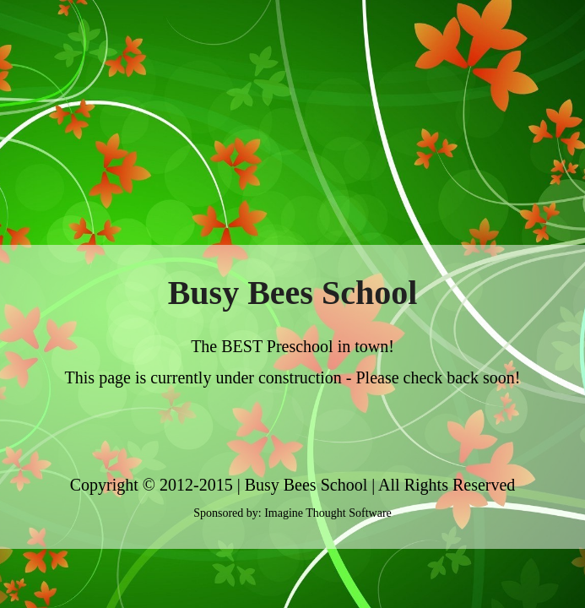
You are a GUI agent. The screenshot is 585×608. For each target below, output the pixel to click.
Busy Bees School (306, 484)
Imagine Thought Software (328, 513)
